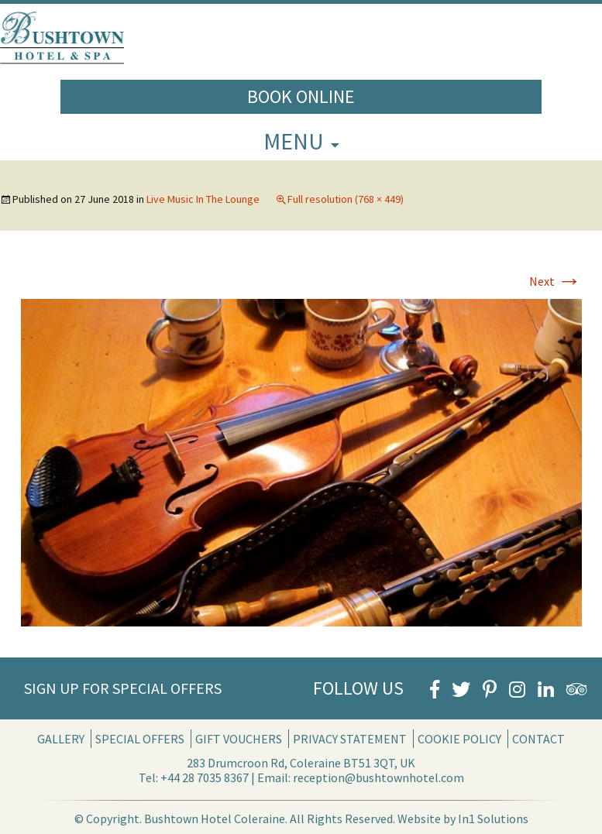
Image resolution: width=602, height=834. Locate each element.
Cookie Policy (459, 738)
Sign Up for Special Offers (123, 688)
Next (555, 281)
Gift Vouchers (238, 738)
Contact (538, 738)
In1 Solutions (493, 818)
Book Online (301, 96)
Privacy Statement (350, 738)
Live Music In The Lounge (203, 199)
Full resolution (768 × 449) (345, 199)
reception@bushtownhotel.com (378, 777)
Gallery (60, 738)
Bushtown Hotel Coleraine (214, 818)
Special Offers (139, 738)
